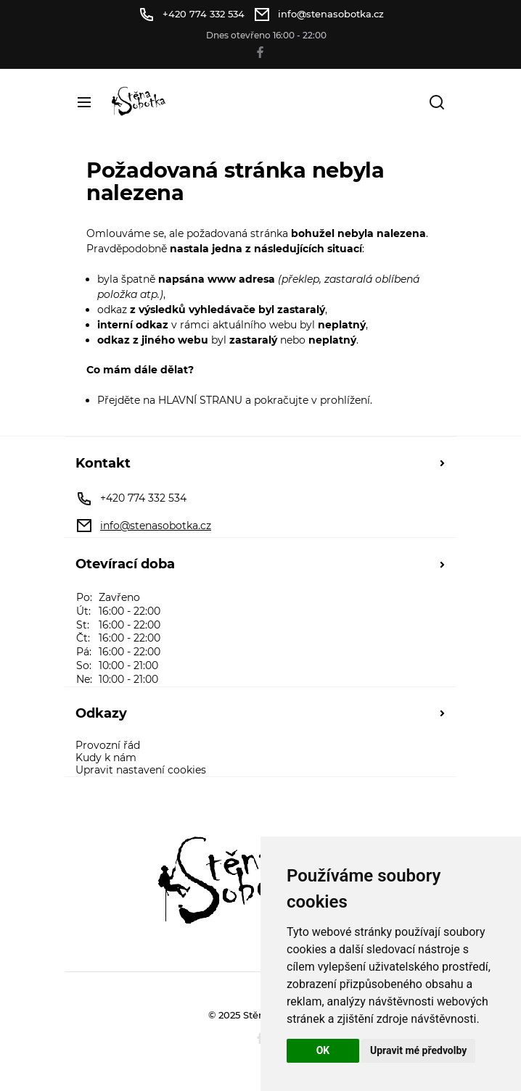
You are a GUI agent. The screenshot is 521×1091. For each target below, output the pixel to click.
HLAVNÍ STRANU (200, 400)
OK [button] (323, 1050)
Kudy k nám (105, 758)
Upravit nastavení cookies (140, 770)
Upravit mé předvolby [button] (418, 1050)
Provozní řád (107, 745)
